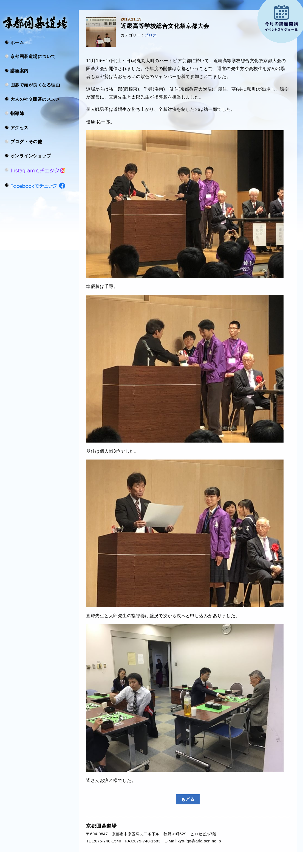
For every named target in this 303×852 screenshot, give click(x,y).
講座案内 (19, 70)
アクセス (19, 127)
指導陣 (17, 113)
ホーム (17, 42)
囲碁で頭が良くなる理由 (35, 84)
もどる (187, 799)
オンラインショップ (30, 155)
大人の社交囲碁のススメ (35, 99)
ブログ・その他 (26, 141)
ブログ (150, 35)
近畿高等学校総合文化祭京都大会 (165, 26)
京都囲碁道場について (33, 56)
